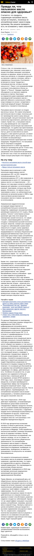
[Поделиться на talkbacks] (29, 38)
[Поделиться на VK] (26, 38)
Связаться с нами (24, 551)
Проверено (10, 34)
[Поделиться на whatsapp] (7, 38)
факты (18, 29)
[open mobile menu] (2, 2)
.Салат (13, 2)
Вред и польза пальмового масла (13, 167)
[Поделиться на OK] (22, 38)
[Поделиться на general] (10, 38)
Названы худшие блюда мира (12, 313)
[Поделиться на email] (18, 38)
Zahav (7, 2)
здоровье (13, 29)
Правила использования (25, 547)
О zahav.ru (5, 547)
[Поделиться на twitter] (14, 38)
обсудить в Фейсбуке (22, 540)
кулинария (6, 29)
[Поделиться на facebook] (3, 38)
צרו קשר (4, 552)
